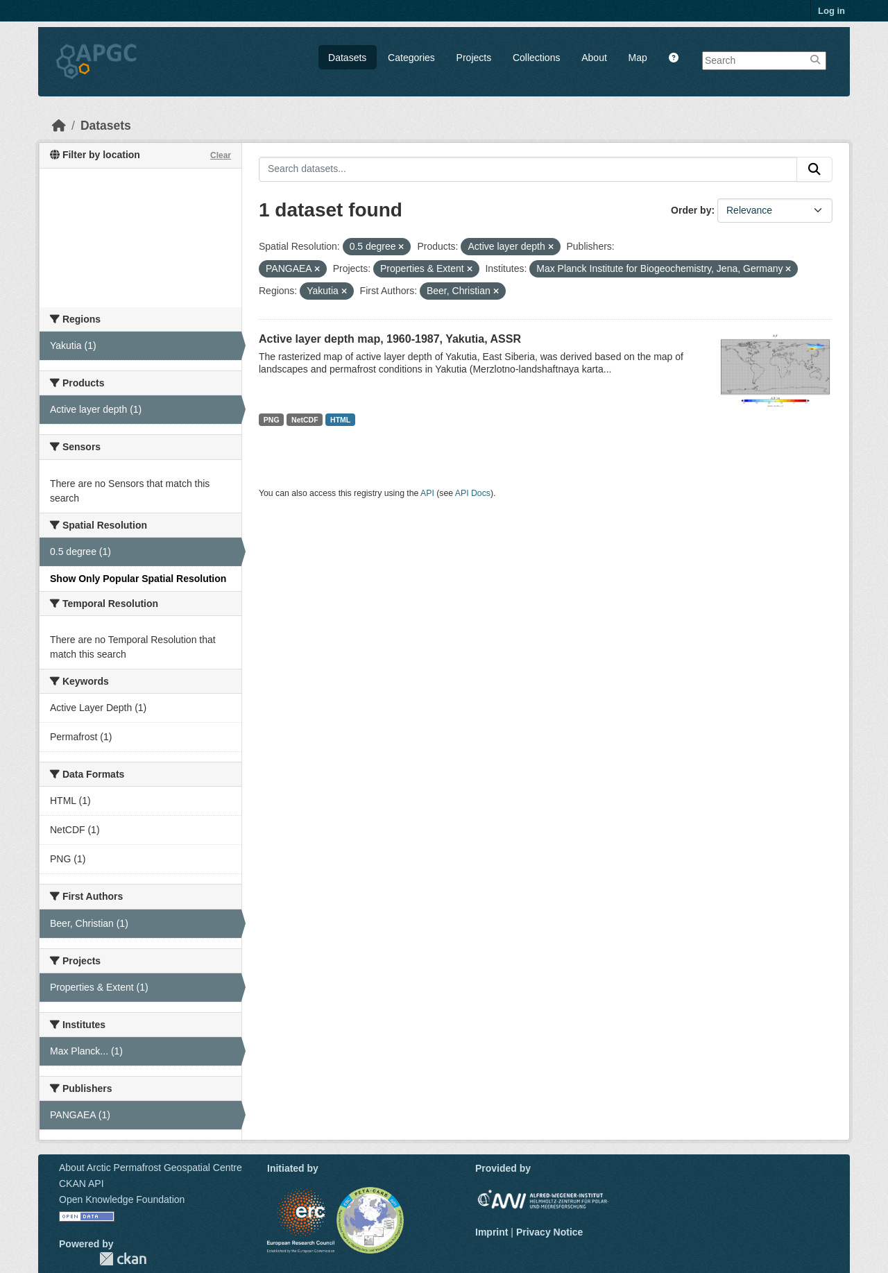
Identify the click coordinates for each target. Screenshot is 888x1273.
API (427, 493)
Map (638, 57)
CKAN (122, 1258)
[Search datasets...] (528, 169)
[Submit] (814, 169)
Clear (220, 155)
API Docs (472, 493)
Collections (536, 57)
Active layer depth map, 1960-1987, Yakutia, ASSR (390, 339)
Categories (411, 57)
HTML (340, 420)
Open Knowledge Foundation (122, 1199)
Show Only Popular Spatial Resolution (138, 578)
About (594, 57)
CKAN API (81, 1183)
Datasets (347, 57)
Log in (831, 11)
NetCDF (304, 420)
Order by (691, 210)
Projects (474, 57)
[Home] (59, 126)
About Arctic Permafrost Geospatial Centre (150, 1167)
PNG (272, 420)
